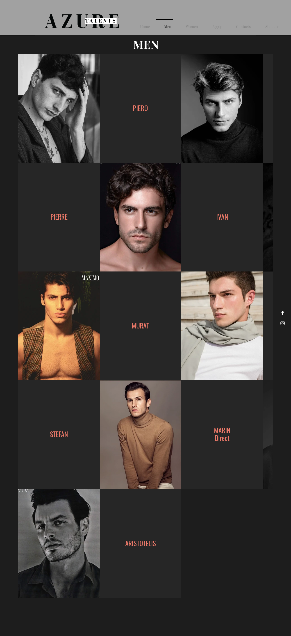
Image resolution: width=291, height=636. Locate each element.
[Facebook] (282, 313)
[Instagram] (282, 323)
